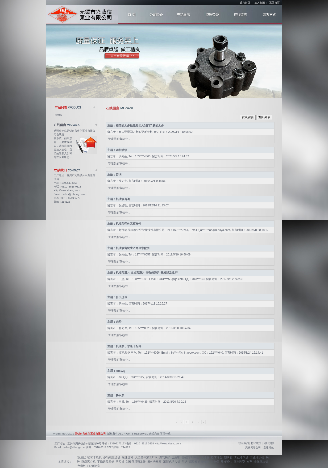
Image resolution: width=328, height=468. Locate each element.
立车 (249, 461)
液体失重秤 (154, 461)
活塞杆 (176, 457)
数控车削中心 (190, 457)
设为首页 (245, 2)
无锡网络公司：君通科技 (259, 447)
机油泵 (58, 114)
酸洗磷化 (226, 461)
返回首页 (274, 2)
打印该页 (256, 443)
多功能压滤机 (111, 457)
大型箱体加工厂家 (146, 457)
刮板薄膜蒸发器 (136, 461)
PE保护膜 (93, 466)
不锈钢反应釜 (105, 461)
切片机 (120, 461)
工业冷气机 (241, 457)
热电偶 (215, 461)
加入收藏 (259, 2)
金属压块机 (261, 461)
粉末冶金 (216, 457)
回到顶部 (268, 443)
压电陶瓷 (239, 461)
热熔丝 (81, 457)
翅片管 (228, 457)
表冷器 (205, 457)
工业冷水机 (257, 457)
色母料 (81, 466)
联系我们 (243, 443)
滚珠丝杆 (127, 457)
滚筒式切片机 (171, 461)
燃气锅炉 (164, 457)
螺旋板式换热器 (199, 461)
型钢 (184, 461)
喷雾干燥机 (94, 457)
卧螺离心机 (88, 461)
